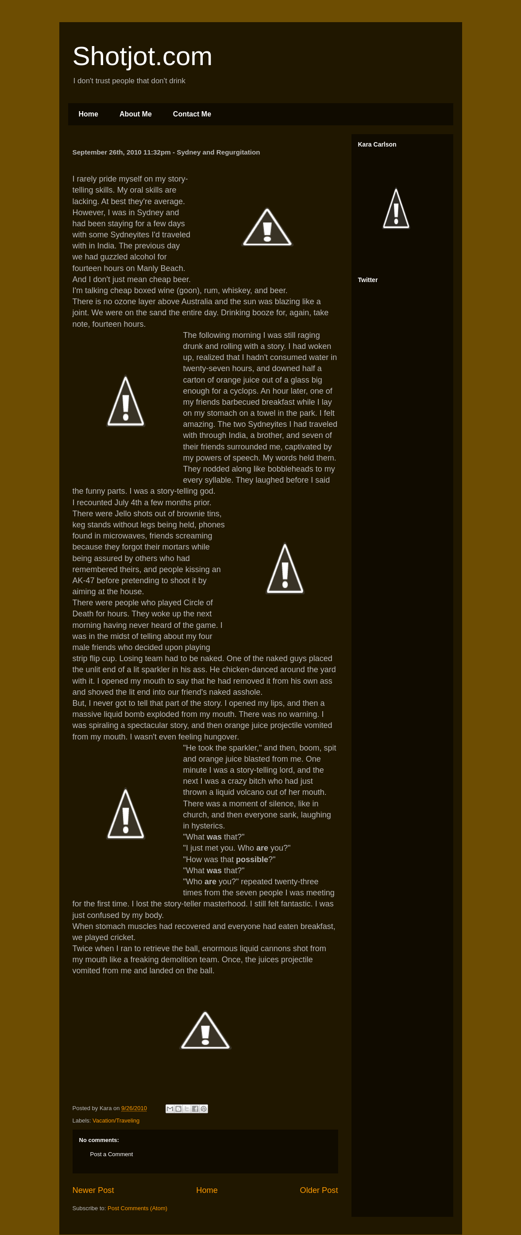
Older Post (319, 1190)
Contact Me (192, 114)
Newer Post (93, 1190)
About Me (136, 114)
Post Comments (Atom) (137, 1208)
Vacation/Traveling (116, 1120)
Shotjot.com (143, 56)
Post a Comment (111, 1154)
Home (88, 114)
